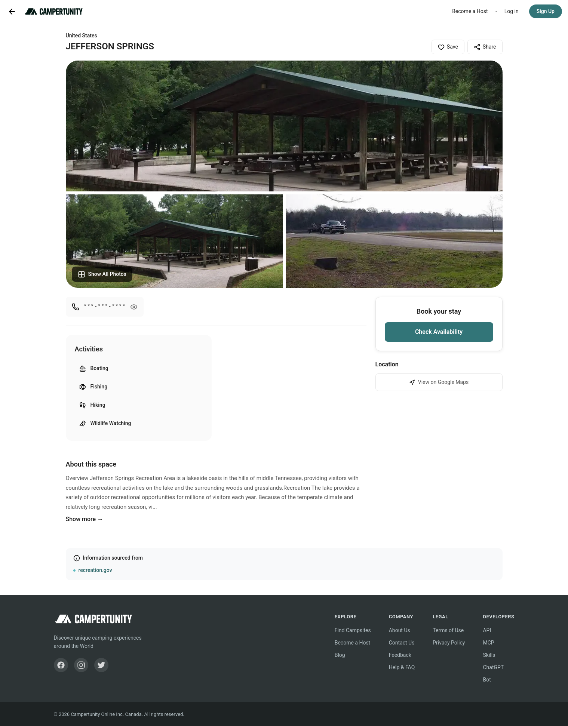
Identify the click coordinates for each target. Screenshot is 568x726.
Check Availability (439, 331)
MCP (488, 643)
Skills (489, 655)
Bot (487, 680)
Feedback (400, 655)
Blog (340, 655)
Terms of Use (448, 630)
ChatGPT (493, 667)
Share (485, 47)
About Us (399, 630)
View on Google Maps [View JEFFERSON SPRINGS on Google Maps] (439, 382)
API (487, 630)
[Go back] (12, 12)
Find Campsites (353, 630)
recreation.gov (95, 570)
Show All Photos (102, 274)
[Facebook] (61, 665)
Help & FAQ (402, 667)
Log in (511, 11)
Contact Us (402, 643)
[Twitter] (101, 665)
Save (448, 47)
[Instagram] (81, 665)
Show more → (85, 519)
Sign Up (546, 11)
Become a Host (470, 11)
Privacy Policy (449, 643)
